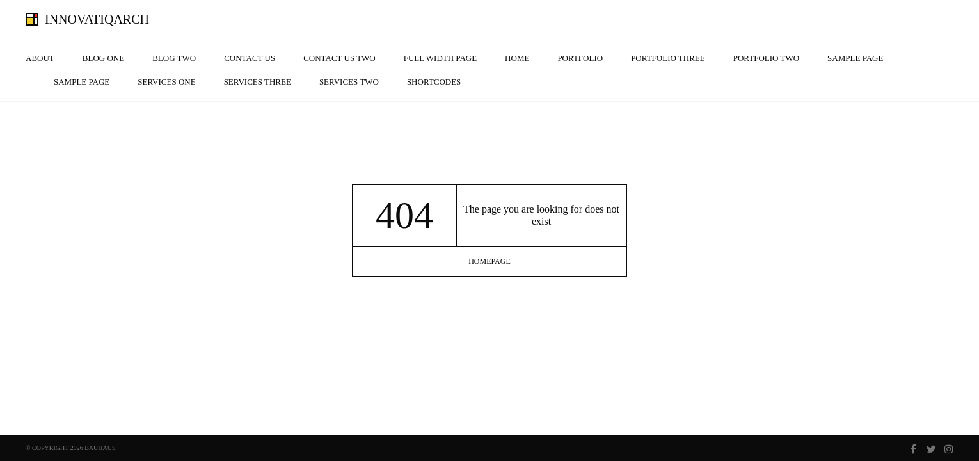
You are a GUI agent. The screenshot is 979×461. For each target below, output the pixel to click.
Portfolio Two (766, 58)
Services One (166, 81)
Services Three (257, 81)
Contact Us (249, 58)
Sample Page (855, 58)
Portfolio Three (668, 58)
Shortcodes (434, 81)
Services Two (349, 81)
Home (517, 58)
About (40, 58)
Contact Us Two (339, 58)
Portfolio (580, 58)
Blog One (103, 58)
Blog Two (174, 58)
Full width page (440, 58)
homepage (489, 261)
